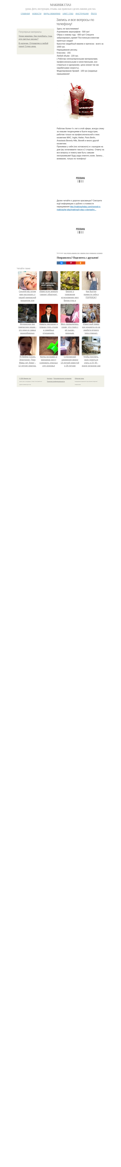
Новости (36, 13)
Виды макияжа (52, 13)
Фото (94, 13)
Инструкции (82, 13)
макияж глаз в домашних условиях (91, 253)
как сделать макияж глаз (72, 253)
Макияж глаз (60, 5)
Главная (25, 13)
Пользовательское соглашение (63, 378)
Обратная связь (79, 378)
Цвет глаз (68, 13)
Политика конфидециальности (56, 381)
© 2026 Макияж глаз (25, 378)
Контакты (49, 378)
